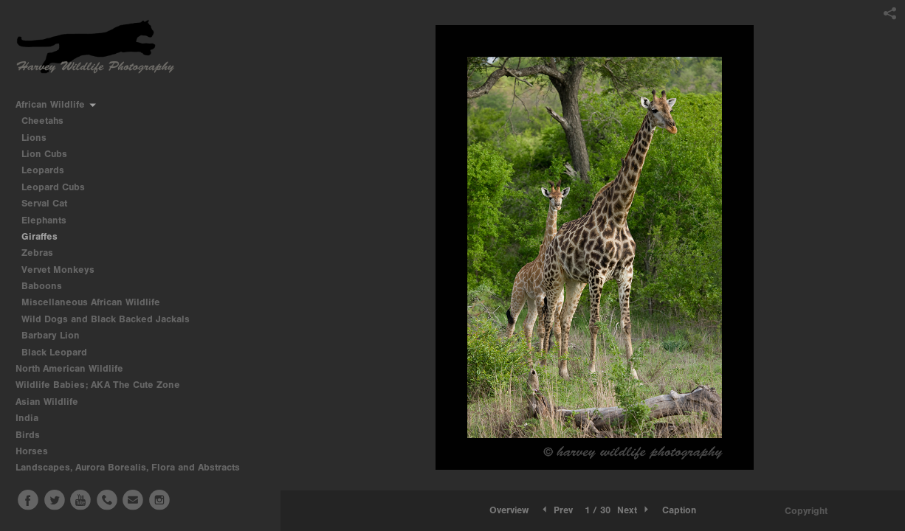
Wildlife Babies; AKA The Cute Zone (98, 384)
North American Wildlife (76, 368)
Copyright (806, 510)
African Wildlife (56, 104)
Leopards (42, 170)
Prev (556, 510)
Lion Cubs (44, 153)
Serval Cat (44, 203)
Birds (34, 434)
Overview (509, 510)
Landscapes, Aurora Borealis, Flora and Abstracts (134, 467)
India (33, 417)
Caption (679, 510)
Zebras (37, 252)
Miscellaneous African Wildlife (90, 302)
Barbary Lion (50, 335)
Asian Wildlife (53, 401)
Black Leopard (54, 352)
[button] (509, 510)
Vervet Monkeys (57, 269)
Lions (34, 137)
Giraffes (39, 236)
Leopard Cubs (53, 186)
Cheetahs (42, 120)
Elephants (43, 220)
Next (634, 510)
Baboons (41, 285)
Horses (38, 451)
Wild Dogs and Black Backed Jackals (105, 318)
